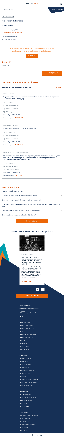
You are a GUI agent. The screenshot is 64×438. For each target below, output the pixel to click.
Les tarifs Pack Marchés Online (29, 379)
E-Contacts (23, 376)
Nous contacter (32, 221)
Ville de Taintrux (8, 17)
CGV (22, 331)
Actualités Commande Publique (29, 415)
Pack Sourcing (24, 361)
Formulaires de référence (27, 424)
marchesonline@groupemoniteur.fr (29, 308)
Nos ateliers (24, 427)
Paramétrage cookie (26, 337)
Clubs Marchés (24, 421)
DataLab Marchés (25, 364)
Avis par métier (25, 406)
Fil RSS (22, 340)
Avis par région (25, 403)
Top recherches (25, 349)
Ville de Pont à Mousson (10, 126)
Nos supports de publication (28, 382)
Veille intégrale (46, 51)
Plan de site (24, 430)
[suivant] (42, 289)
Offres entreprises (25, 394)
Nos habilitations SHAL (27, 385)
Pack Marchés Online (26, 358)
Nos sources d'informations (28, 397)
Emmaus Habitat (8, 94)
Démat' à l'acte (25, 373)
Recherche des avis (26, 400)
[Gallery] (32, 260)
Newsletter (23, 343)
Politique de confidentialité (28, 334)
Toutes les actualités (32, 296)
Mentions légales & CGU (27, 328)
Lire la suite (26, 281)
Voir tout (59, 87)
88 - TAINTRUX (9, 25)
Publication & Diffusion (27, 370)
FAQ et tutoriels (25, 418)
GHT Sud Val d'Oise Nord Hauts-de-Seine (15, 153)
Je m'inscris (32, 56)
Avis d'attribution (25, 346)
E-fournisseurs (24, 367)
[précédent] (37, 289)
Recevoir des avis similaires (53, 73)
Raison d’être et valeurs (27, 325)
